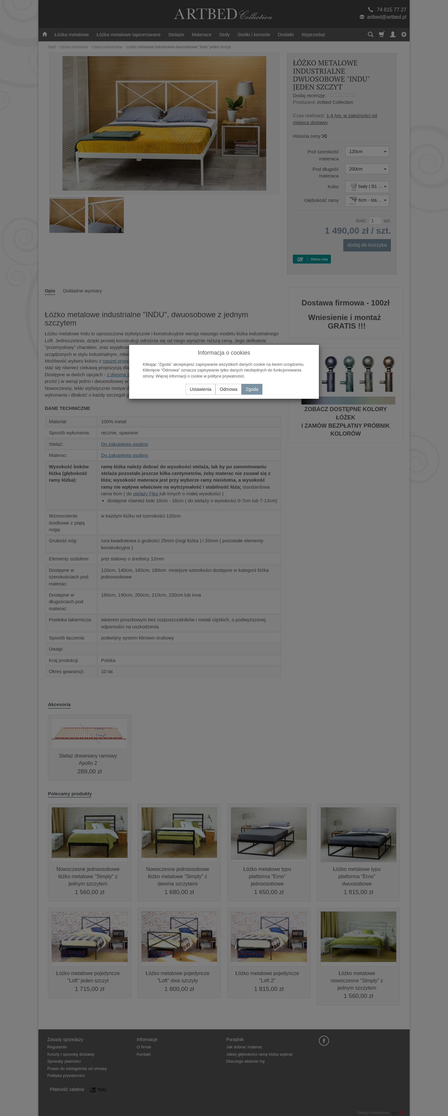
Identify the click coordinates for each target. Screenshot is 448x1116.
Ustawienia (200, 389)
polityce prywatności (226, 376)
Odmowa (228, 389)
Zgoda (252, 389)
